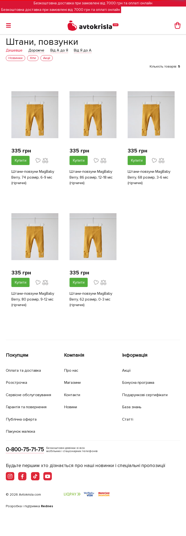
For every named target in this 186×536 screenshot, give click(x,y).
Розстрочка (17, 382)
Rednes (47, 506)
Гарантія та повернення (29, 406)
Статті (127, 418)
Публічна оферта (22, 418)
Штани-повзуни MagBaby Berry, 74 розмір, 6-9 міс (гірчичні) (32, 177)
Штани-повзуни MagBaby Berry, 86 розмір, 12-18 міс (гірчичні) (91, 177)
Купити (20, 160)
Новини (71, 406)
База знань (133, 406)
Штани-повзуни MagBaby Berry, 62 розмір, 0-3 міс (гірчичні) (91, 300)
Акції (126, 369)
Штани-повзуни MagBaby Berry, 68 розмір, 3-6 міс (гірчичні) (149, 177)
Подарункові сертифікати (146, 394)
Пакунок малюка (22, 431)
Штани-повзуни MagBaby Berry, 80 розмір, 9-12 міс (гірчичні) (32, 300)
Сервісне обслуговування (30, 394)
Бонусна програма (140, 382)
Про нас (71, 369)
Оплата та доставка (25, 369)
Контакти (73, 394)
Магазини (73, 382)
